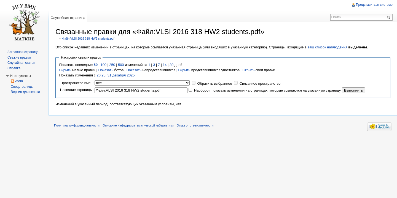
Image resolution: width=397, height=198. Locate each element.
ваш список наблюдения (327, 47)
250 (112, 65)
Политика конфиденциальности (77, 125)
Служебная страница (67, 18)
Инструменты (20, 76)
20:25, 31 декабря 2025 (116, 75)
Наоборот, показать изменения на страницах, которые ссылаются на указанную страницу (267, 90)
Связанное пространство (260, 83)
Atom (19, 81)
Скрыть (65, 70)
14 (165, 65)
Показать (105, 70)
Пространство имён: (76, 83)
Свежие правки (19, 57)
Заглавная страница (23, 52)
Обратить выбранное (214, 83)
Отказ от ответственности (195, 125)
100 (103, 65)
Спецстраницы (22, 87)
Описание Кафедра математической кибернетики (138, 125)
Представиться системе (374, 5)
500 (121, 65)
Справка (13, 68)
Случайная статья (21, 63)
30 (171, 65)
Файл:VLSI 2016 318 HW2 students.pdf (88, 38)
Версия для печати (25, 92)
